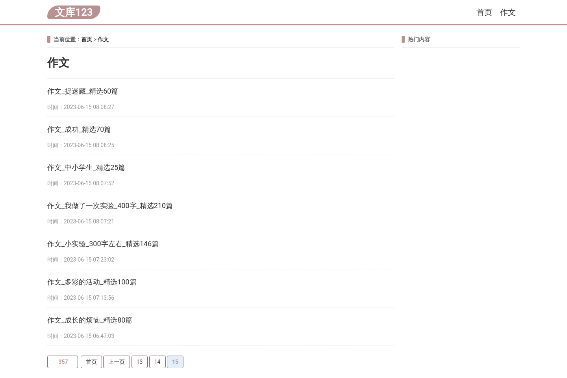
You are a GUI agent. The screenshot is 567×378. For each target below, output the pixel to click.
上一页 (116, 362)
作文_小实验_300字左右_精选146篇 (103, 244)
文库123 (74, 12)
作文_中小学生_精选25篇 (86, 167)
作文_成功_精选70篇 (79, 129)
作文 (508, 12)
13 (140, 362)
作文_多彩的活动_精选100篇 (92, 282)
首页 (484, 12)
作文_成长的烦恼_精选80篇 (89, 320)
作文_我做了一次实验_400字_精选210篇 (110, 205)
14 (157, 362)
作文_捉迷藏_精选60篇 (82, 91)
